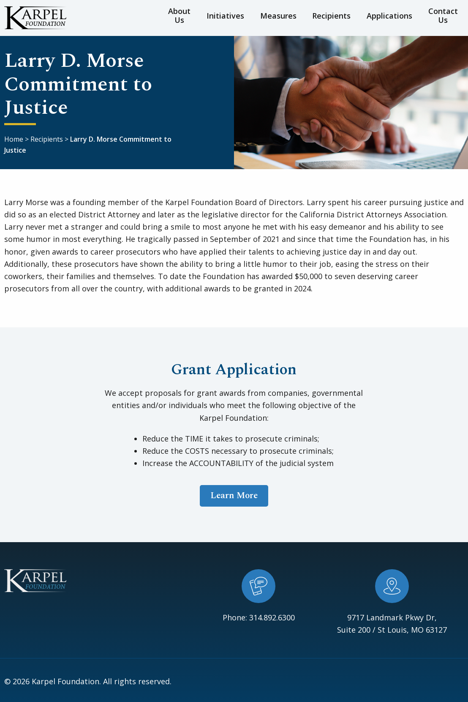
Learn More (234, 494)
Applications (382, 17)
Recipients (328, 17)
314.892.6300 (272, 616)
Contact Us (437, 17)
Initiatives (231, 17)
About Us (183, 17)
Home (13, 138)
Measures (279, 17)
